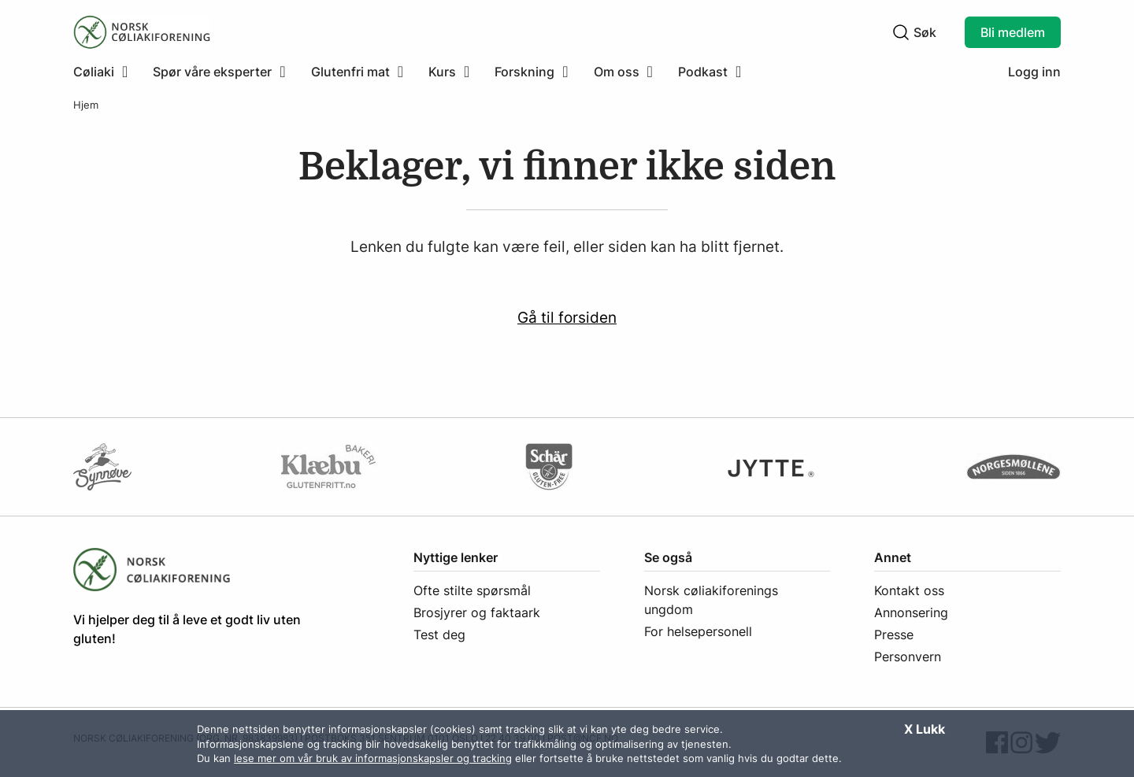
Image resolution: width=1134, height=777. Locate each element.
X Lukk (924, 729)
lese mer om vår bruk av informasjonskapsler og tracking (373, 758)
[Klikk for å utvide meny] (100, 71)
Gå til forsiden (567, 317)
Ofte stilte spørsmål (472, 590)
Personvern (907, 656)
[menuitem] (106, 71)
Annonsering (911, 612)
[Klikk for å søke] (900, 32)
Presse (894, 634)
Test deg (439, 634)
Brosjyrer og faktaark (476, 612)
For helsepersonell (698, 631)
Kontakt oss (909, 590)
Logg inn (1034, 72)
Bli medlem (1012, 32)
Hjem (85, 105)
